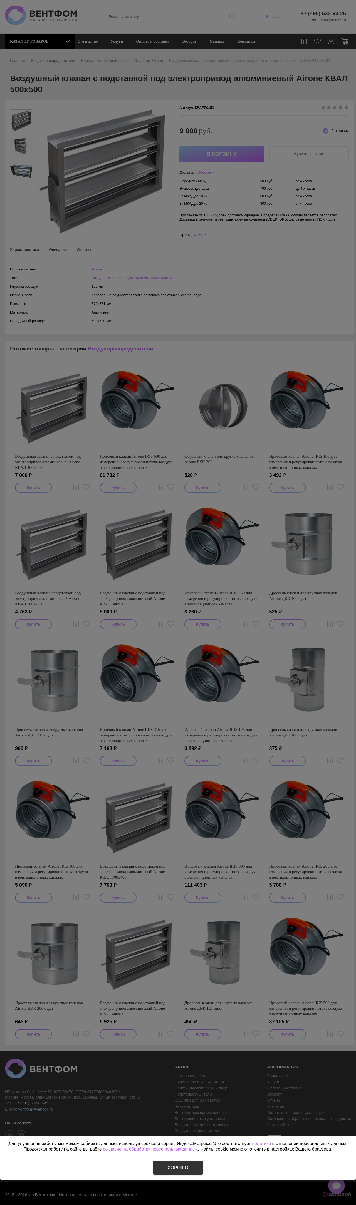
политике (261, 1143)
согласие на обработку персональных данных (150, 1149)
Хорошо (178, 1167)
